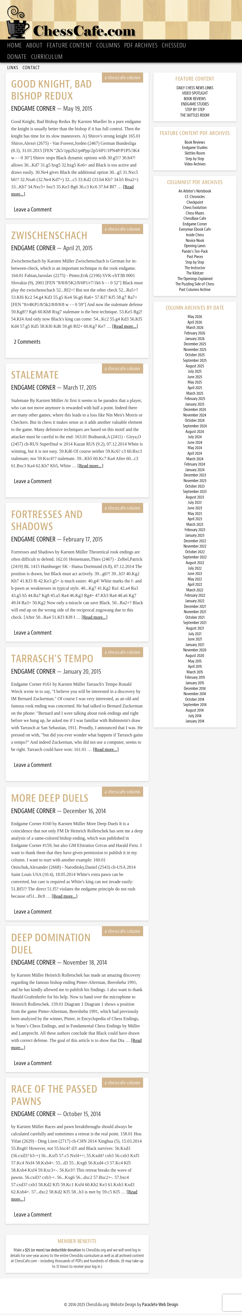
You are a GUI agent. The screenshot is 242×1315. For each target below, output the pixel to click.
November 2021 (195, 613)
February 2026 (194, 334)
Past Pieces (195, 258)
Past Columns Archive (195, 291)
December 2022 (195, 542)
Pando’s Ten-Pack (195, 253)
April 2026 (194, 323)
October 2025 (195, 356)
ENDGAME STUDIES (195, 105)
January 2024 (195, 471)
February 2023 (195, 531)
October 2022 (195, 553)
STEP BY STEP (195, 111)
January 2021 (194, 646)
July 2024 (195, 438)
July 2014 (195, 717)
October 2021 (194, 619)
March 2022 (194, 591)
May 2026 (195, 318)
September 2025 (195, 362)
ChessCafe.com (123, 21)
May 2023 (195, 515)
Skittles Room (195, 154)
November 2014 (195, 695)
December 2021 (195, 608)
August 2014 (195, 711)
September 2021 (194, 624)
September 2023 (195, 493)
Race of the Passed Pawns (54, 1096)
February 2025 (195, 400)
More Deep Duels (50, 799)
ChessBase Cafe (195, 220)
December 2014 (195, 690)
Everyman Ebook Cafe (195, 230)
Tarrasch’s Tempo (52, 660)
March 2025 (194, 395)
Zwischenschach (49, 237)
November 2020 (194, 651)
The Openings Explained (194, 280)
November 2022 (195, 547)
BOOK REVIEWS (195, 100)
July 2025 (195, 372)
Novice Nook (195, 242)
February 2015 (195, 678)
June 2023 (194, 509)
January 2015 (194, 684)
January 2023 (194, 537)
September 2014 (195, 706)
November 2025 (195, 351)
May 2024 (195, 449)
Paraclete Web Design (160, 1306)
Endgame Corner (195, 225)
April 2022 (195, 586)
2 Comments (27, 343)
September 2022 (195, 558)
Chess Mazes (195, 214)
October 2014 (194, 701)
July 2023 (195, 504)
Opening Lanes (195, 247)
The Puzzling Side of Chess (194, 285)
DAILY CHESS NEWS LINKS (195, 89)
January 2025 (194, 405)
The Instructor (195, 269)
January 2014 (194, 722)
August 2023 (195, 498)
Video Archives (195, 165)
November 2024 (194, 416)
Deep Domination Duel (51, 945)
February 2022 (195, 596)
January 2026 (195, 340)
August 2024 (194, 433)
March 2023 (194, 526)
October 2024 (195, 422)
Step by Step (194, 160)
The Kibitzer (195, 274)
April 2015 (195, 668)
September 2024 (195, 427)
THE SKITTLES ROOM (194, 116)
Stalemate (35, 376)
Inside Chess (195, 236)
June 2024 (194, 444)
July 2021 (194, 635)
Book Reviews (195, 143)
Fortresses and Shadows (47, 522)
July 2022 (195, 569)
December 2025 (195, 345)
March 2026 (195, 329)
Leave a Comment (33, 211)
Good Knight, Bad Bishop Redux (51, 91)
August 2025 (195, 367)
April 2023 (195, 520)
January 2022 (194, 602)
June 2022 (194, 575)
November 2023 (195, 482)
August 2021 (195, 629)
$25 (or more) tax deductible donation (53, 1251)
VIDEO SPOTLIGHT (195, 94)
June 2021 (195, 640)
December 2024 (195, 411)
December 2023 (195, 476)
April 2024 (194, 454)
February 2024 (194, 465)
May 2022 (195, 580)
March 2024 (195, 460)
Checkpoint (195, 203)
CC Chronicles (195, 198)
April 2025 (195, 389)
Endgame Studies (194, 149)
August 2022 (195, 564)
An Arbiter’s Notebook (195, 192)
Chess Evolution (195, 209)
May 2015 (195, 662)
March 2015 (195, 673)
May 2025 (195, 383)
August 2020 (194, 657)
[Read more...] (125, 327)
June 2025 (194, 378)
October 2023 (195, 487)
